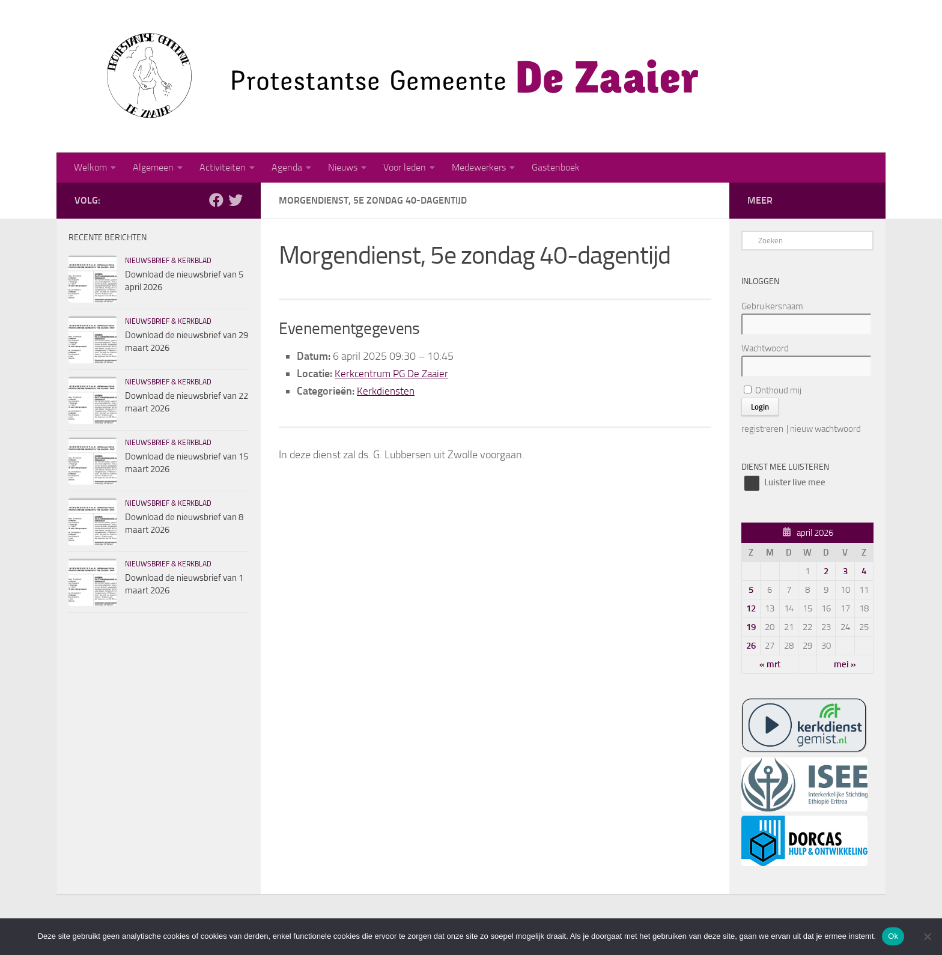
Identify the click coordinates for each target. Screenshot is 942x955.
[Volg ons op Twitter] (235, 200)
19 (751, 627)
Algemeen (153, 167)
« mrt (769, 664)
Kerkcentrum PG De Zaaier (394, 373)
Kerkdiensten (386, 391)
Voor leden (404, 167)
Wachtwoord (765, 348)
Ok (893, 936)
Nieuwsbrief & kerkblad (168, 260)
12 (751, 608)
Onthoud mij (772, 390)
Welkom (90, 167)
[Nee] (927, 936)
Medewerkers (479, 167)
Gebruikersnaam (772, 306)
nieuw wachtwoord (825, 428)
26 (751, 645)
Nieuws (342, 167)
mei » (845, 664)
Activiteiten (222, 167)
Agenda (287, 167)
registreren (762, 428)
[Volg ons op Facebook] (216, 200)
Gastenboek (556, 167)
